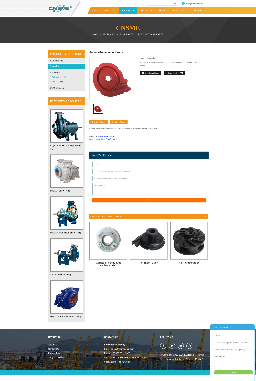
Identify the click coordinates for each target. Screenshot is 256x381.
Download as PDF (175, 73)
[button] (133, 109)
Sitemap (189, 359)
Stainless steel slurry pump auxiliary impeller (108, 264)
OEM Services (57, 88)
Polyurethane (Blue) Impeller (106, 139)
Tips (162, 359)
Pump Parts (126, 34)
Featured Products (175, 359)
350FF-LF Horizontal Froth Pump (65, 317)
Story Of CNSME (56, 357)
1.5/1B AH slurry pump (60, 275)
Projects (146, 10)
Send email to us (152, 73)
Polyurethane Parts (150, 34)
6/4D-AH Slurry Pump (60, 191)
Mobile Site (200, 359)
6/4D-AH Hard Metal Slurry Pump (66, 233)
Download (178, 10)
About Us (109, 10)
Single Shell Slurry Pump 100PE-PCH (65, 147)
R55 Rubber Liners (106, 136)
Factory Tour (54, 353)
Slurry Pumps (56, 61)
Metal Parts (57, 72)
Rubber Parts (57, 82)
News (162, 10)
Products (128, 10)
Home (94, 10)
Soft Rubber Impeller (189, 263)
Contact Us (198, 10)
